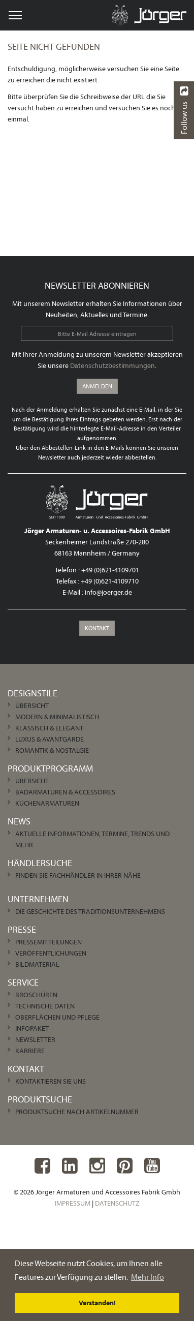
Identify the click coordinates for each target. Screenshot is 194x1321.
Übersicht (32, 705)
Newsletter (35, 1039)
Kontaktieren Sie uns (50, 1081)
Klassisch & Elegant (49, 727)
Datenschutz (117, 1203)
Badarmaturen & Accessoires (65, 791)
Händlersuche (40, 863)
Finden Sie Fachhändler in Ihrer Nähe (78, 875)
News (19, 821)
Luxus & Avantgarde (49, 739)
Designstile (32, 693)
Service (23, 982)
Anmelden (97, 386)
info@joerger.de (108, 592)
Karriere (30, 1050)
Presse (22, 929)
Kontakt (97, 628)
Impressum (72, 1203)
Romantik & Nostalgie (52, 750)
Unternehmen (38, 899)
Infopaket (32, 1028)
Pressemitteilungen (48, 941)
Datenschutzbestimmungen (112, 365)
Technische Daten (45, 1005)
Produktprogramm (50, 768)
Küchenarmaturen (47, 803)
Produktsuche (40, 1099)
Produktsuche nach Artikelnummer (77, 1111)
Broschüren (36, 994)
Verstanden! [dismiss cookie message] (97, 1302)
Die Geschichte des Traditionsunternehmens (90, 911)
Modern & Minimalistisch (57, 716)
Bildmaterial (37, 964)
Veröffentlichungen (50, 953)
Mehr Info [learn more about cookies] (147, 1277)
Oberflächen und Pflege (57, 1017)
